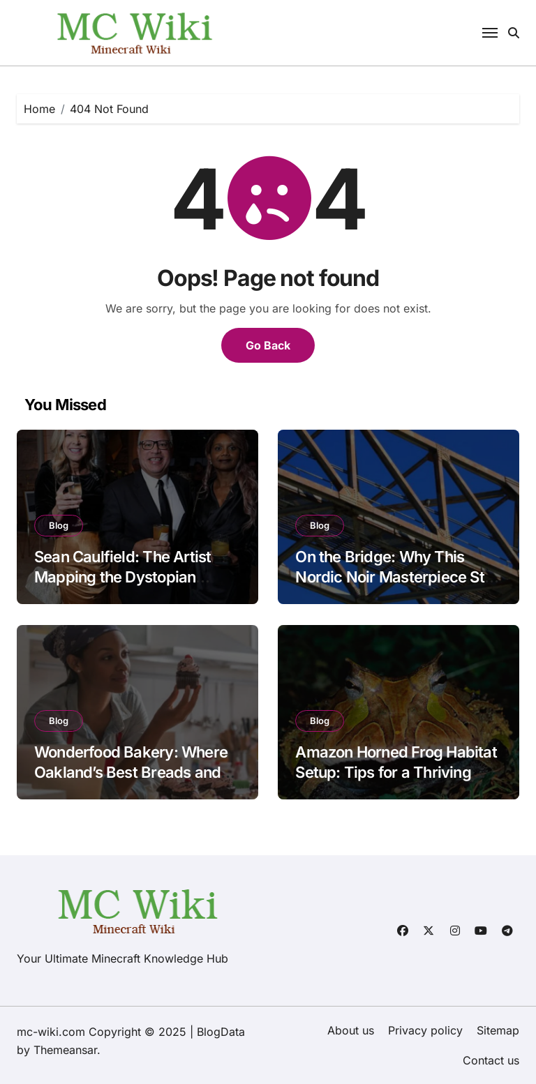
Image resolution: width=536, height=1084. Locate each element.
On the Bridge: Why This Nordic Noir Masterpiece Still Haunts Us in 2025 (395, 576)
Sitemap (498, 1030)
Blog (58, 525)
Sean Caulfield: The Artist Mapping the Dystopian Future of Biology (122, 576)
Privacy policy (425, 1030)
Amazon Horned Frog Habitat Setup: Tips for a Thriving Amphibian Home (395, 772)
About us (350, 1030)
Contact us (491, 1060)
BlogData (221, 1032)
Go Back (268, 345)
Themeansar (65, 1050)
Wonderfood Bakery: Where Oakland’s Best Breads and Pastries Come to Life (131, 772)
